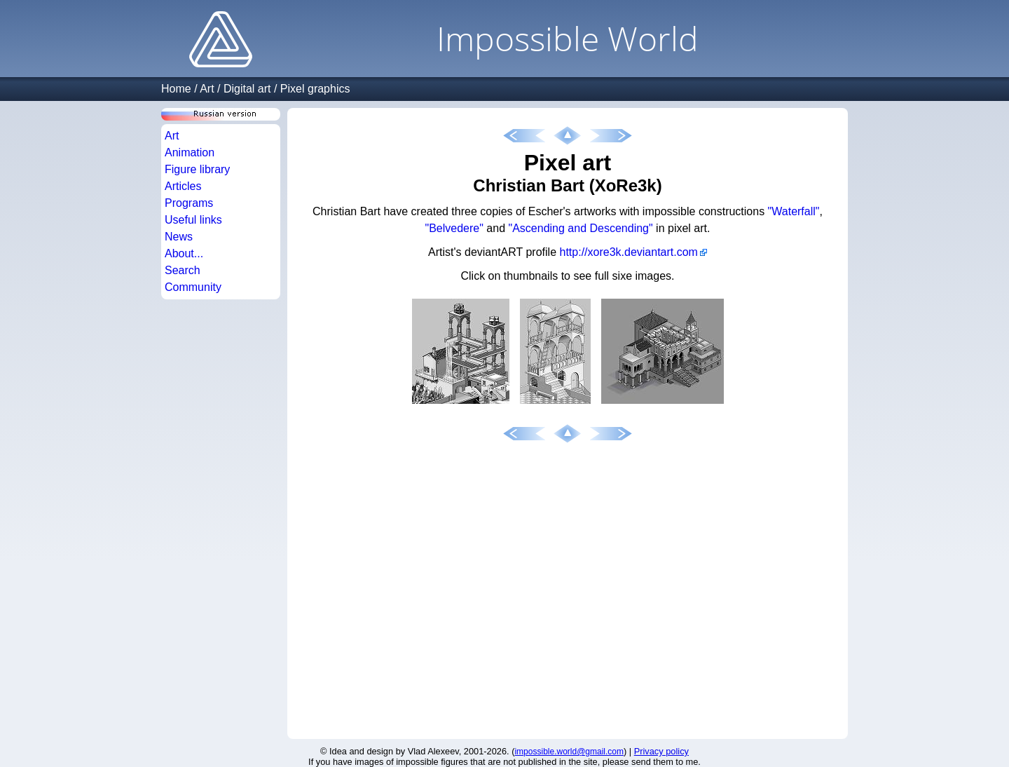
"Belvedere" (454, 228)
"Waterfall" (794, 211)
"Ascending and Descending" (581, 228)
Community (193, 287)
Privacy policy (661, 751)
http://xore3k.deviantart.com (629, 252)
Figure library (197, 169)
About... (184, 253)
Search (182, 270)
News (179, 237)
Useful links (193, 220)
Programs (189, 203)
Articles (183, 186)
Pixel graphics (315, 89)
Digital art (247, 89)
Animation (189, 152)
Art (207, 89)
